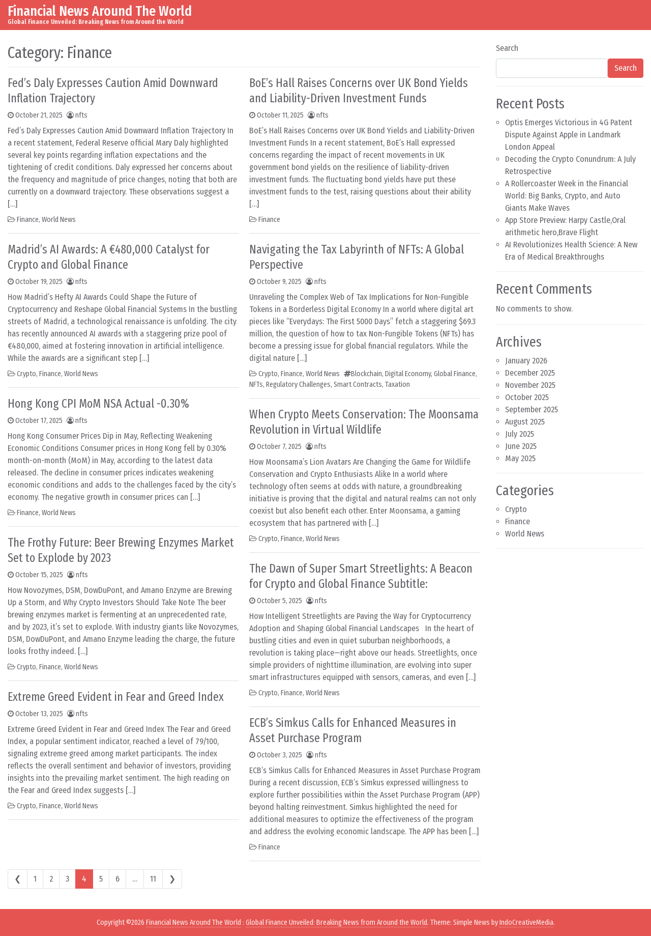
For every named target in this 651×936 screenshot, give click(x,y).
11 (153, 879)
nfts (81, 115)
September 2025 (531, 409)
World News (59, 219)
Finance (28, 219)
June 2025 (521, 446)
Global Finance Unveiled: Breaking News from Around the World (336, 922)
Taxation (397, 384)
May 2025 (520, 458)
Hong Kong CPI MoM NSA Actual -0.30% (98, 403)
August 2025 (525, 422)
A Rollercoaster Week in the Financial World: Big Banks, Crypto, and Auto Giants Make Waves (566, 196)
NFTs (256, 384)
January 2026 (526, 360)
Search (507, 48)
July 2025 (519, 434)
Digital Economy (408, 374)
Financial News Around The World (100, 11)
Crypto (26, 374)
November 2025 (530, 385)
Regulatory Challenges (298, 384)
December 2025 (530, 373)
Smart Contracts (358, 384)
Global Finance (455, 374)
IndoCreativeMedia (526, 922)
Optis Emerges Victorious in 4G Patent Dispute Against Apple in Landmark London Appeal (568, 135)
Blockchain (366, 374)
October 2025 (527, 397)
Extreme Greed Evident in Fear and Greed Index (116, 697)
